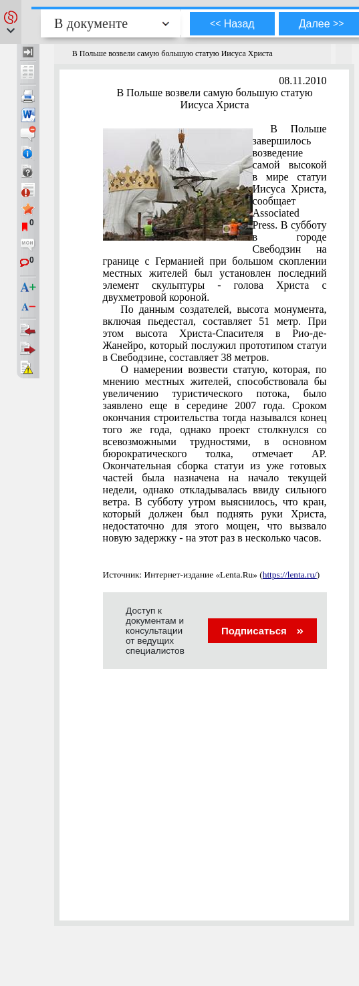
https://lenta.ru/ (290, 575)
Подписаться (262, 630)
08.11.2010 (302, 80)
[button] (10, 22)
